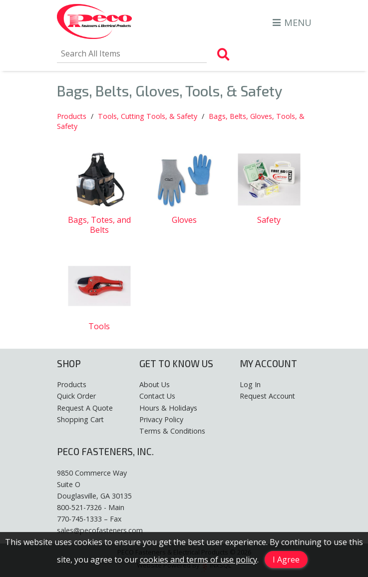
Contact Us (157, 396)
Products (71, 116)
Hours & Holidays (168, 408)
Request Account (267, 396)
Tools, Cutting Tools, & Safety (147, 116)
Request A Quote (85, 408)
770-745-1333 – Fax (89, 519)
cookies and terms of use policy (198, 559)
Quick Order (76, 396)
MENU (292, 22)
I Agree (286, 559)
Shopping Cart (80, 419)
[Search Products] (223, 54)
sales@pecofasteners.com (100, 530)
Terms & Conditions (172, 431)
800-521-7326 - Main (90, 507)
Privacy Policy (161, 419)
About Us (154, 384)
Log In (250, 384)
